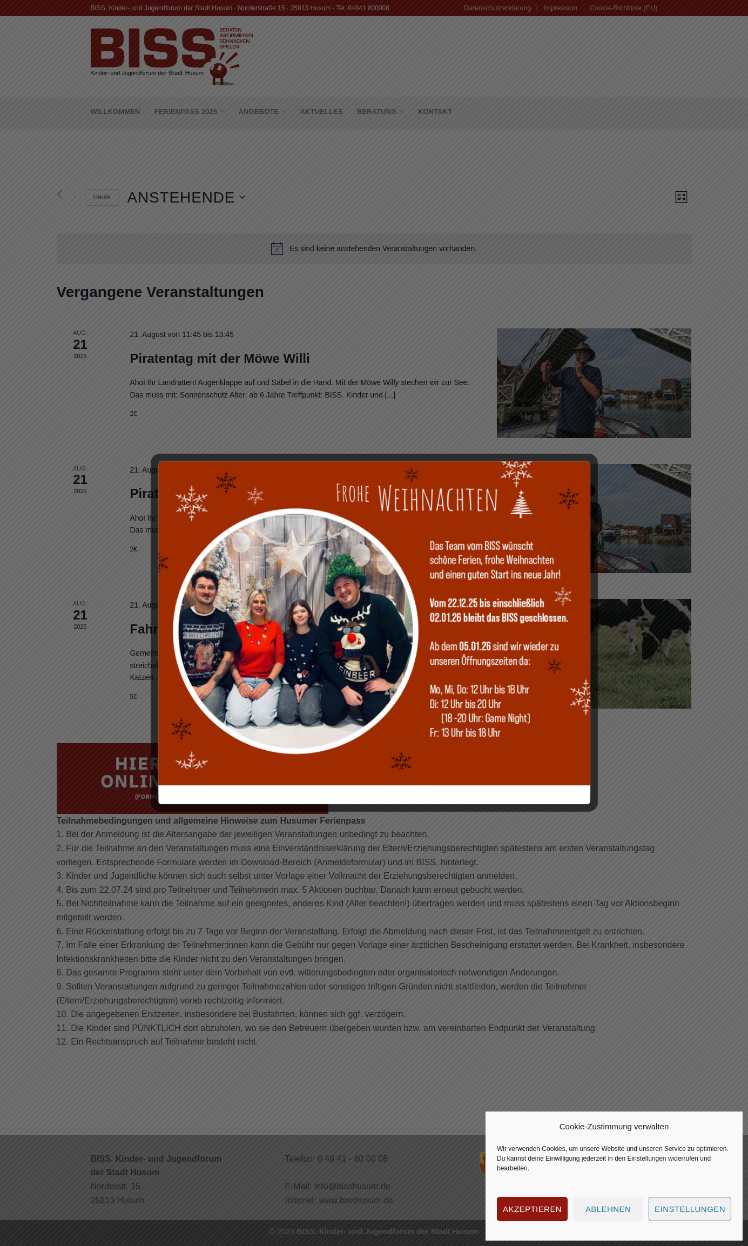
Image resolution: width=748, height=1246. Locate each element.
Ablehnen (608, 1209)
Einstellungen (646, 1158)
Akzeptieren (532, 1209)
